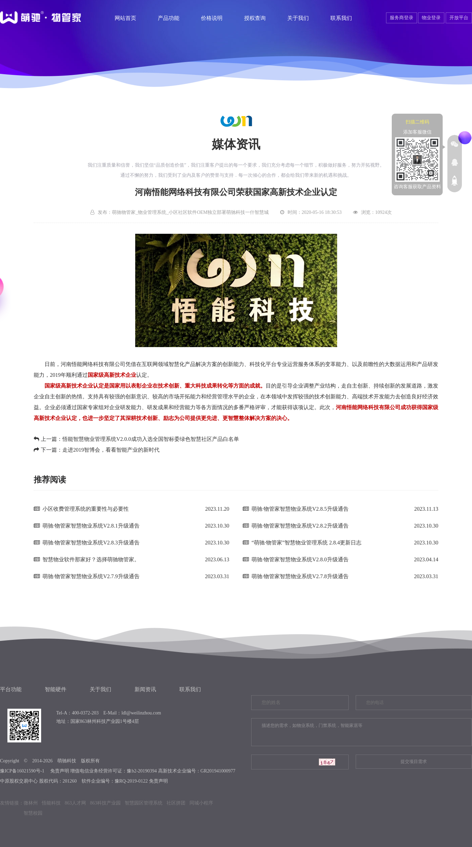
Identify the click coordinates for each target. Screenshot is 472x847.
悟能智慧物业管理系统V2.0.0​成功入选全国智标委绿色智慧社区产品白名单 (150, 439)
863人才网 (75, 803)
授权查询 (255, 18)
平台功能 (11, 689)
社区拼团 (176, 803)
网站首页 (125, 18)
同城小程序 (201, 803)
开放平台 (458, 17)
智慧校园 (33, 813)
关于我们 (298, 18)
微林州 (31, 803)
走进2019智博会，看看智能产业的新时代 (110, 450)
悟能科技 (51, 803)
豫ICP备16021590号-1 (22, 770)
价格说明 (212, 18)
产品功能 (168, 18)
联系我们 (341, 18)
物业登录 (431, 17)
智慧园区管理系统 (144, 803)
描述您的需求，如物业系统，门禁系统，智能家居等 (361, 732)
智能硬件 (55, 689)
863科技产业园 (105, 803)
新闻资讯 (145, 689)
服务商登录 (401, 17)
